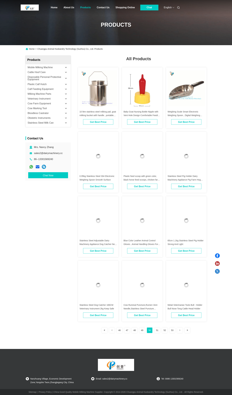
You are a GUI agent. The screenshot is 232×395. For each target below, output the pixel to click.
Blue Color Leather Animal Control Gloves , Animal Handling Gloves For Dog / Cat (141, 244)
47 (127, 330)
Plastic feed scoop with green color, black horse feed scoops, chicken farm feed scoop (141, 180)
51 (157, 330)
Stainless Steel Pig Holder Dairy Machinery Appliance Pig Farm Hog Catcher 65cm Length (184, 180)
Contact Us (103, 7)
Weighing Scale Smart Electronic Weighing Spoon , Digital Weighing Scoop (184, 115)
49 (142, 330)
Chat (149, 7)
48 (134, 330)
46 (119, 330)
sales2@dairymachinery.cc (48, 153)
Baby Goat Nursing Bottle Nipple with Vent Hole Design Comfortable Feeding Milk (142, 115)
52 (165, 330)
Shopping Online (125, 7)
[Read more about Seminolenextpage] (104, 330)
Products (85, 7)
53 (172, 330)
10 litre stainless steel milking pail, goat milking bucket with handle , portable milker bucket (97, 115)
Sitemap (32, 392)
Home (54, 7)
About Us (69, 7)
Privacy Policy (45, 392)
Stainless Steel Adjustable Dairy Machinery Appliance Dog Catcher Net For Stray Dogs (97, 244)
